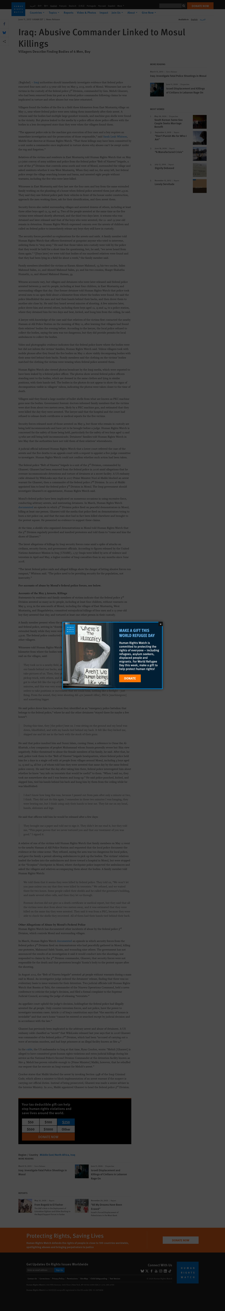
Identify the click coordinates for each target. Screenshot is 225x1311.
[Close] (160, 624)
